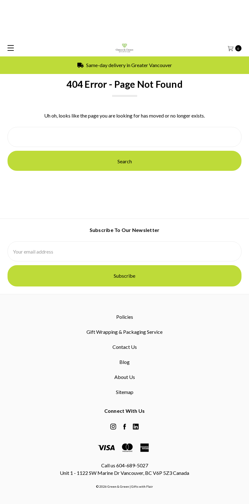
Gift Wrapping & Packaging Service (124, 332)
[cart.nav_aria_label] (236, 48)
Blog (124, 362)
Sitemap (124, 392)
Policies (124, 317)
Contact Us (124, 347)
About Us (124, 377)
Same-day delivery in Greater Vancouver (124, 65)
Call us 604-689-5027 (124, 465)
